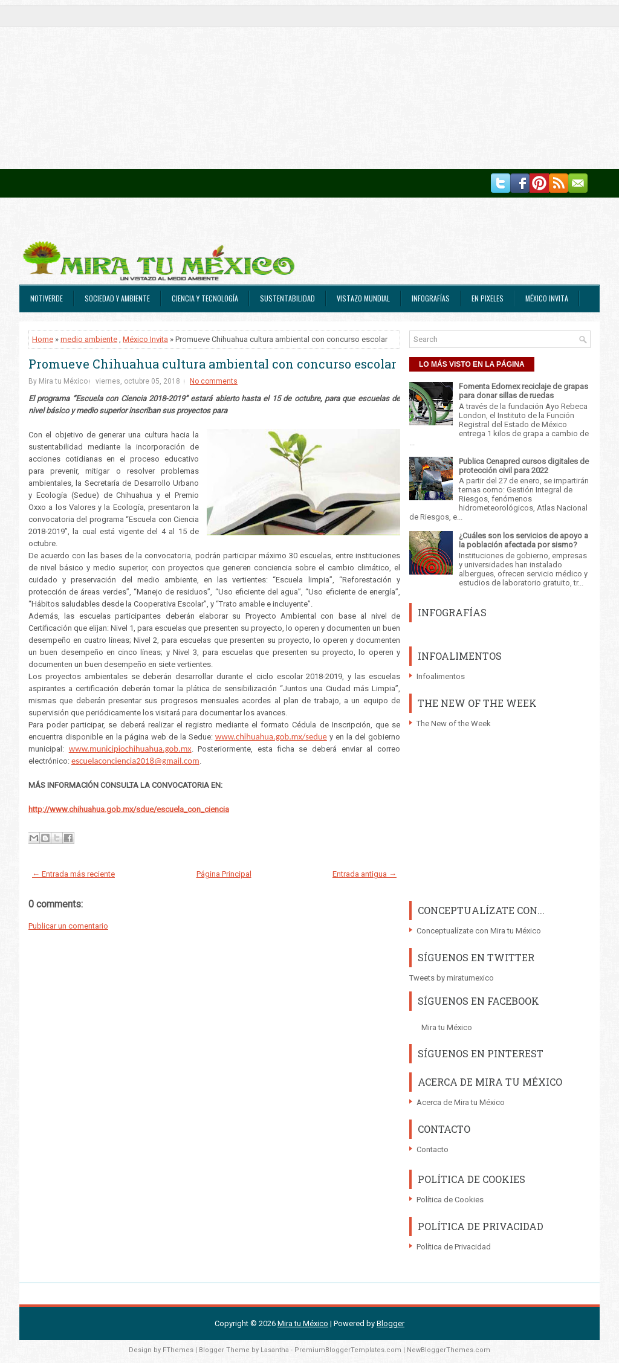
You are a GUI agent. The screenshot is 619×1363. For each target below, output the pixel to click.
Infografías (431, 298)
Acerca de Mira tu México (460, 1102)
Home (42, 339)
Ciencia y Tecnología (205, 298)
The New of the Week (453, 723)
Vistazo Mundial (363, 298)
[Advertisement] (309, 84)
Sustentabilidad (287, 298)
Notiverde (46, 298)
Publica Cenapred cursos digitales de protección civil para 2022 (524, 466)
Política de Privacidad (453, 1246)
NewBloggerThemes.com (448, 1350)
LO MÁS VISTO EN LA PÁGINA (472, 364)
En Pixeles (488, 298)
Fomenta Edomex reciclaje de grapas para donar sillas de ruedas (523, 391)
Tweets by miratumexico (451, 977)
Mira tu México (446, 1027)
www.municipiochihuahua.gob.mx (130, 748)
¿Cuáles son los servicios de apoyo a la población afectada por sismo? (523, 540)
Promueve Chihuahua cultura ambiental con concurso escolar (212, 364)
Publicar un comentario (68, 925)
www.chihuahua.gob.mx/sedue (271, 736)
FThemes (178, 1350)
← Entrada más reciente (73, 873)
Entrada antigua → (364, 873)
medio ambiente (88, 339)
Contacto (432, 1149)
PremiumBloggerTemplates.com (347, 1350)
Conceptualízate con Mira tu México (478, 930)
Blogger (390, 1323)
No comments (214, 381)
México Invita (546, 298)
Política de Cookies (450, 1199)
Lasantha (275, 1350)
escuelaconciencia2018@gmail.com (135, 760)
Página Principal (223, 873)
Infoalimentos (440, 676)
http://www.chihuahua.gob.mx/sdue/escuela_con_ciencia (128, 809)
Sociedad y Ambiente (117, 298)
